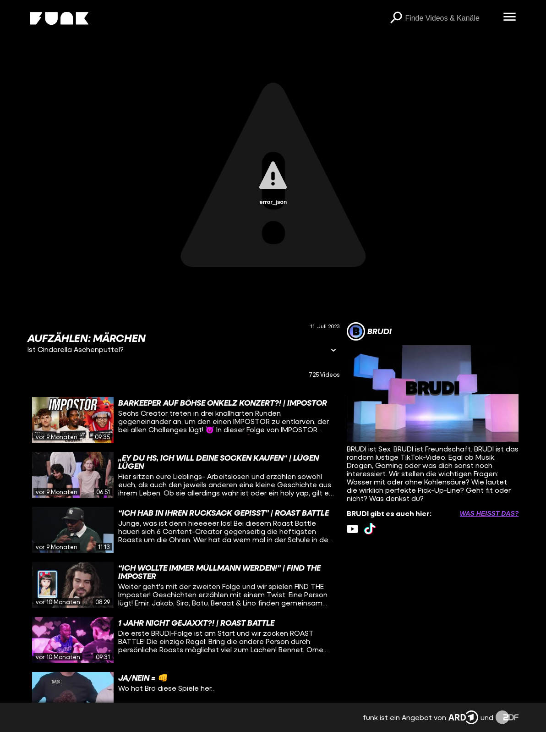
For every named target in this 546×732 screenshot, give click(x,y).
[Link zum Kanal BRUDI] (369, 331)
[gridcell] (183, 420)
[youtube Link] (352, 528)
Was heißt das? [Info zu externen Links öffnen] (489, 513)
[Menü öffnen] (509, 17)
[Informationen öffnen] (333, 351)
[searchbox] (451, 18)
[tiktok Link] (370, 528)
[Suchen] (396, 18)
